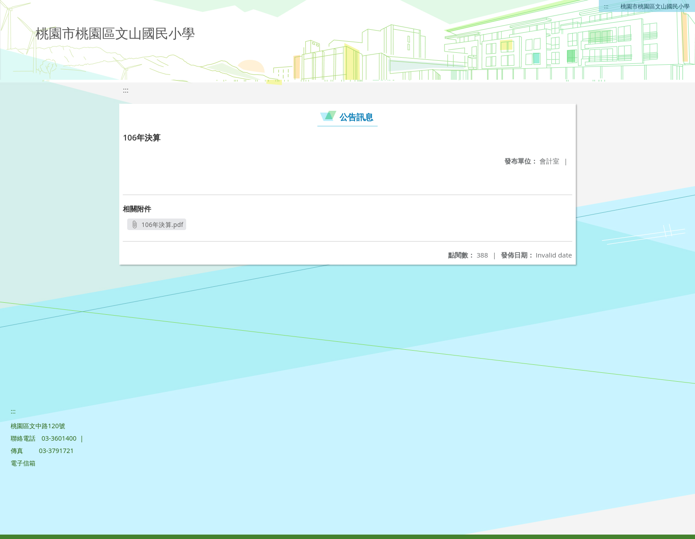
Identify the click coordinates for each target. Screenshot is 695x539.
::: (606, 6)
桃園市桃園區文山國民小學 (655, 6)
